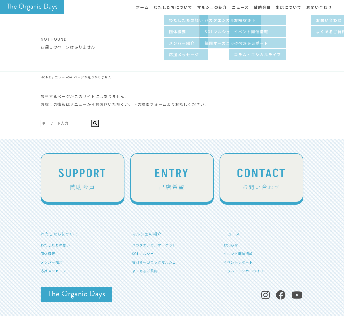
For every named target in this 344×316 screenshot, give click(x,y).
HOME (46, 77)
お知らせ (230, 245)
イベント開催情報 (238, 253)
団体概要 (48, 253)
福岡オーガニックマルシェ (154, 262)
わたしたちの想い (55, 245)
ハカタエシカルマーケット (154, 245)
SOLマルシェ (143, 253)
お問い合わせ (261, 178)
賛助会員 (82, 178)
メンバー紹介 (52, 262)
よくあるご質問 (145, 270)
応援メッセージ (53, 270)
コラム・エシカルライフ (243, 270)
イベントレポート (238, 262)
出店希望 (172, 178)
